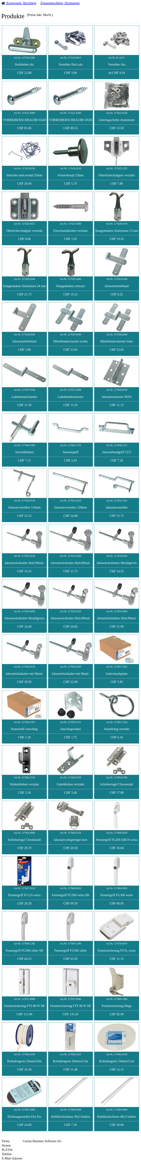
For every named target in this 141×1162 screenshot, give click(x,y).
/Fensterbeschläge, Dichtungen (60, 3)
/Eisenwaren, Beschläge (21, 3)
